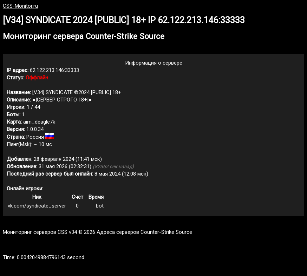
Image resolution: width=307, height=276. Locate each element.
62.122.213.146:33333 (54, 70)
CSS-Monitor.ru (20, 6)
